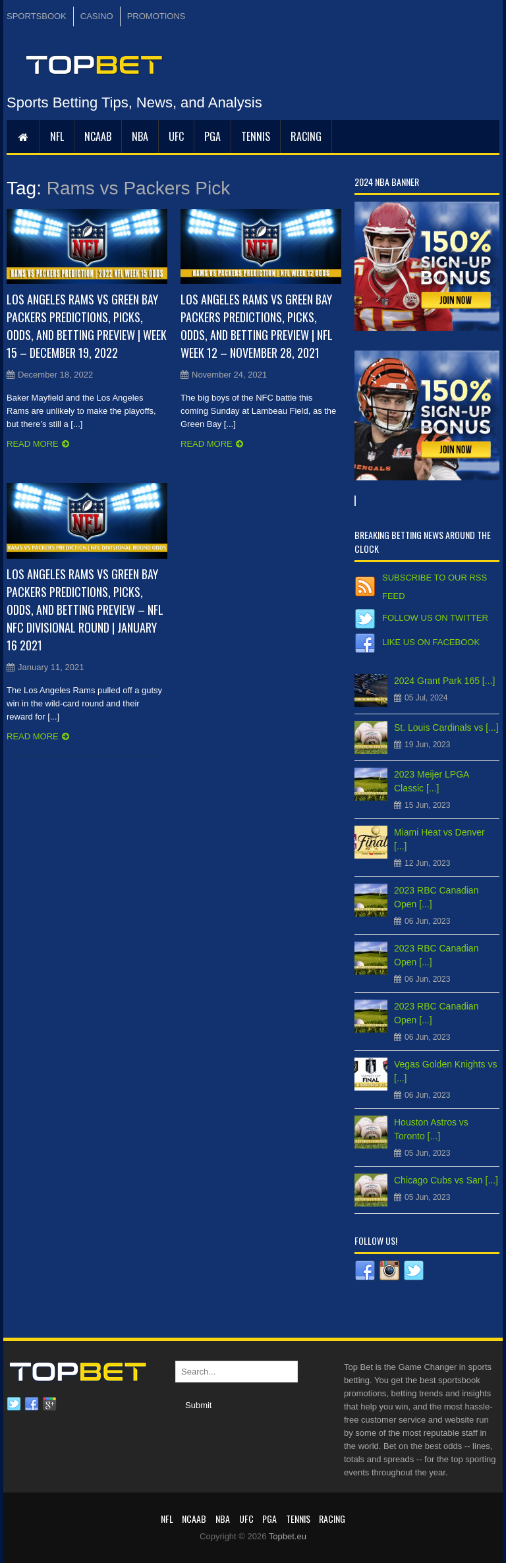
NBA (140, 136)
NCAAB (97, 136)
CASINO (96, 16)
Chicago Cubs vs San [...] (446, 1180)
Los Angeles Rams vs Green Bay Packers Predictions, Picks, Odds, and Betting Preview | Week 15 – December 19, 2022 (87, 326)
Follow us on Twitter (435, 618)
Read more (33, 444)
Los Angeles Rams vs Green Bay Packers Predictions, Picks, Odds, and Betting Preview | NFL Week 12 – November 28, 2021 (257, 326)
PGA (212, 136)
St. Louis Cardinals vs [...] (446, 727)
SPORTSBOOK (37, 16)
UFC (176, 136)
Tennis (255, 136)
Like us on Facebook (431, 642)
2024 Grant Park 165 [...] (444, 680)
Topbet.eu (287, 1536)
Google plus (49, 1404)
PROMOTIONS (156, 16)
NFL (57, 136)
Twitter (14, 1404)
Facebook (31, 1404)
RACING (306, 136)
